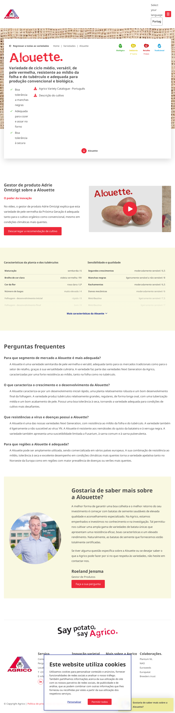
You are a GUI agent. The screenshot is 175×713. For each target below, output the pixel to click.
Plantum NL (146, 659)
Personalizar (74, 701)
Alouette (84, 45)
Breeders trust (148, 676)
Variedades (69, 45)
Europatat (145, 672)
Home (56, 45)
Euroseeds (145, 667)
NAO (142, 663)
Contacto (42, 659)
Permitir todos (100, 701)
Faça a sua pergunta (88, 584)
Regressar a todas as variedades (31, 45)
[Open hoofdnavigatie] (168, 14)
